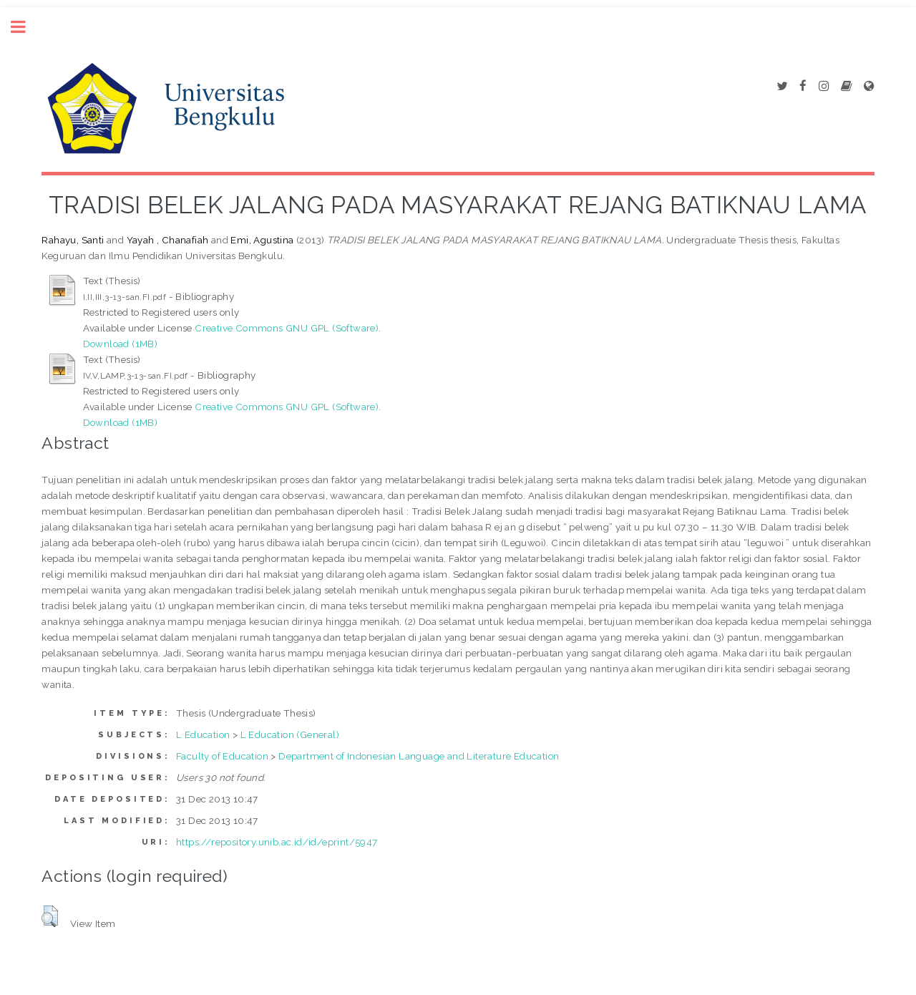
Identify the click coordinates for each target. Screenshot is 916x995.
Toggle (26, 27)
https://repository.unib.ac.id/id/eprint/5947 (277, 842)
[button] (50, 916)
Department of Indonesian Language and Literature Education (418, 756)
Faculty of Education (222, 756)
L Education (203, 734)
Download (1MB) (120, 343)
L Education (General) (289, 734)
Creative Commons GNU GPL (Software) (287, 328)
